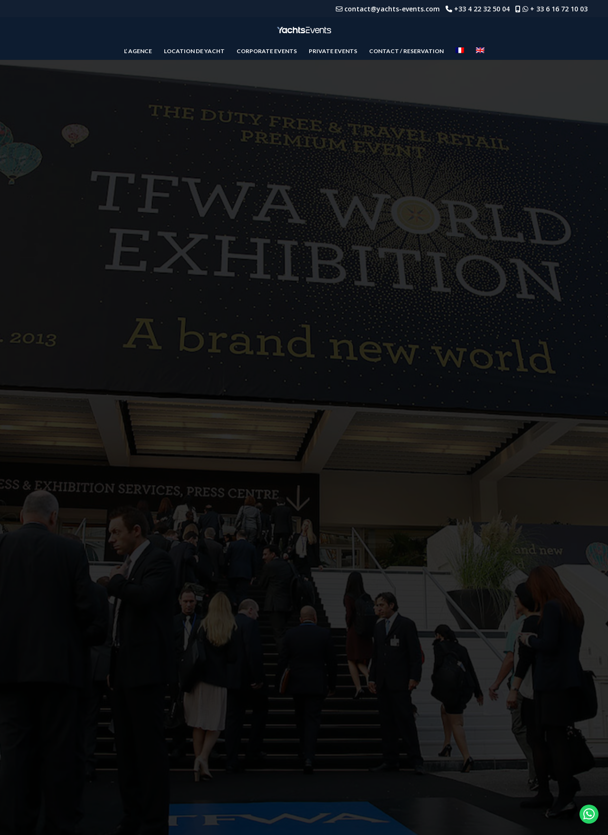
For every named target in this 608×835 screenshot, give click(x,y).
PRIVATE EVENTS (333, 51)
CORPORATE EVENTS (267, 51)
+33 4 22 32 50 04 (484, 8)
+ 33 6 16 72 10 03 (559, 8)
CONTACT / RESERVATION (406, 51)
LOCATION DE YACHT (194, 51)
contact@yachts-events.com (395, 8)
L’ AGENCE (138, 51)
